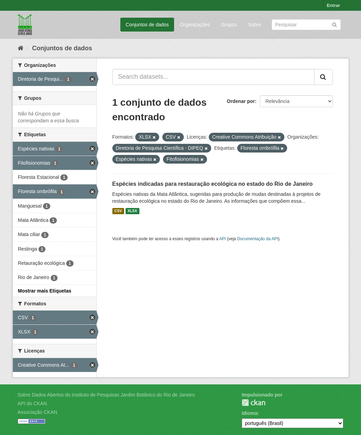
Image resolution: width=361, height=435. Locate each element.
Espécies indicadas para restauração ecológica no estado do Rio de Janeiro (212, 184)
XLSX (132, 211)
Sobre (254, 24)
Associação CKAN (37, 412)
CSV (118, 211)
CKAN (253, 402)
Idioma (249, 413)
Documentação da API (257, 238)
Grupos (229, 24)
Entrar (333, 5)
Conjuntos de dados (147, 24)
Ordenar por (241, 101)
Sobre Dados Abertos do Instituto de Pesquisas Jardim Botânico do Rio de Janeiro (106, 395)
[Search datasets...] (213, 77)
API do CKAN (32, 403)
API (222, 238)
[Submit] (334, 24)
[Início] (21, 48)
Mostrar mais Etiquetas (44, 291)
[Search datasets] (306, 24)
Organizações (195, 24)
